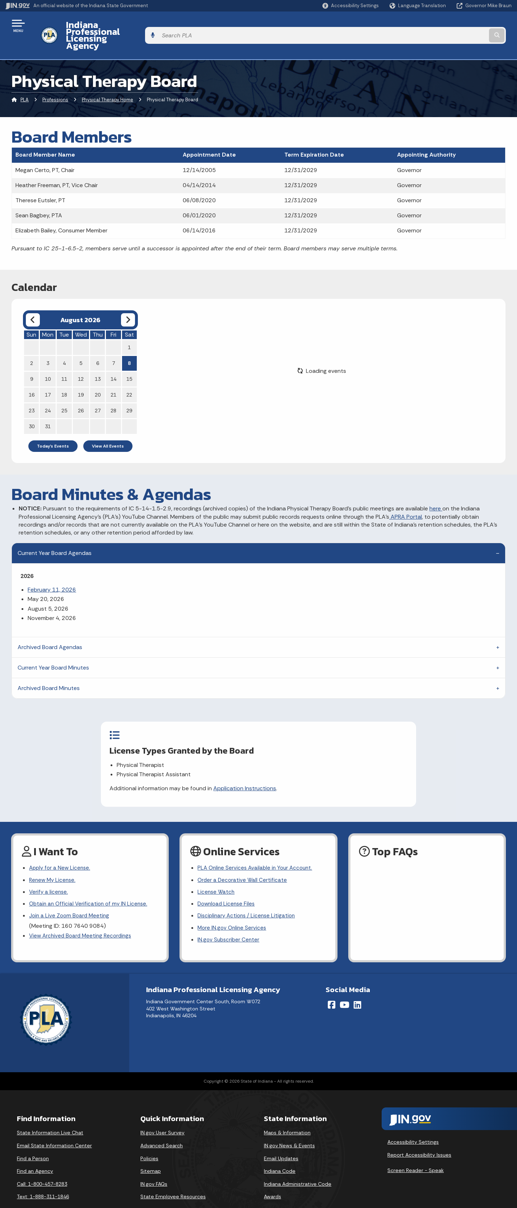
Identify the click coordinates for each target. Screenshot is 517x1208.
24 (48, 391)
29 (129, 391)
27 (98, 391)
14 (113, 359)
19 (81, 375)
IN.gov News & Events (289, 1127)
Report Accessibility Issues (419, 1136)
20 (98, 375)
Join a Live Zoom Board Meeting (70, 896)
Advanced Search (161, 1127)
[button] (350, 5)
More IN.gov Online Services (233, 908)
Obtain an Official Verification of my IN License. (90, 883)
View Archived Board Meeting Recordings (82, 917)
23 (31, 391)
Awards (272, 1178)
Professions (55, 81)
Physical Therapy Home (107, 81)
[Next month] (128, 300)
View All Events (108, 427)
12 (81, 359)
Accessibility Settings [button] (413, 1124)
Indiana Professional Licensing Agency (141, 25)
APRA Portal (405, 497)
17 (48, 375)
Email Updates (281, 1140)
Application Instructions (284, 769)
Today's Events (53, 427)
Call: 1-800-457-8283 (42, 1165)
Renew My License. (53, 858)
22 (129, 375)
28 (113, 391)
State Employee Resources (173, 1178)
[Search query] (453, 26)
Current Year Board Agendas (55, 533)
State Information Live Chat (50, 1114)
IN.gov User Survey (162, 1114)
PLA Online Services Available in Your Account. (257, 845)
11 (64, 359)
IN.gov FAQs (153, 1165)
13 (98, 359)
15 (129, 359)
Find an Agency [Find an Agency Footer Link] (35, 1153)
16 (31, 375)
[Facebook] (331, 986)
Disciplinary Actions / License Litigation (248, 896)
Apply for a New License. (61, 845)
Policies (149, 1140)
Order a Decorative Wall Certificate (243, 858)
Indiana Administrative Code (297, 1165)
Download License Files (227, 883)
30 (31, 407)
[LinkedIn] (357, 986)
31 (48, 407)
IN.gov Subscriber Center (229, 921)
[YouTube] (344, 986)
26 (81, 391)
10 (48, 359)
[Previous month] (33, 300)
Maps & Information (287, 1114)
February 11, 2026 (52, 570)
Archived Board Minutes (49, 668)
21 (113, 375)
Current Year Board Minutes (53, 648)
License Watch (216, 871)
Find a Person (33, 1140)
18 (64, 375)
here (435, 489)
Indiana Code (279, 1153)
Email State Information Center (54, 1127)
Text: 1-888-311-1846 (43, 1178)
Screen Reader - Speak (415, 1152)
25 (64, 391)
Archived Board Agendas (50, 627)
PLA (24, 81)
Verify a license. (49, 871)
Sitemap (150, 1153)
